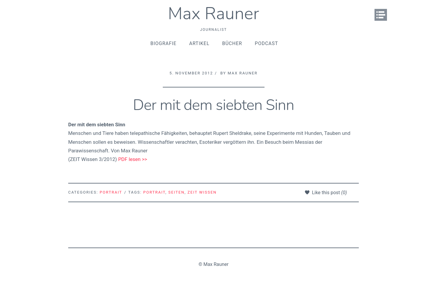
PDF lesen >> (132, 159)
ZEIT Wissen (201, 192)
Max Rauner (213, 13)
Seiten (176, 192)
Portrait (111, 192)
